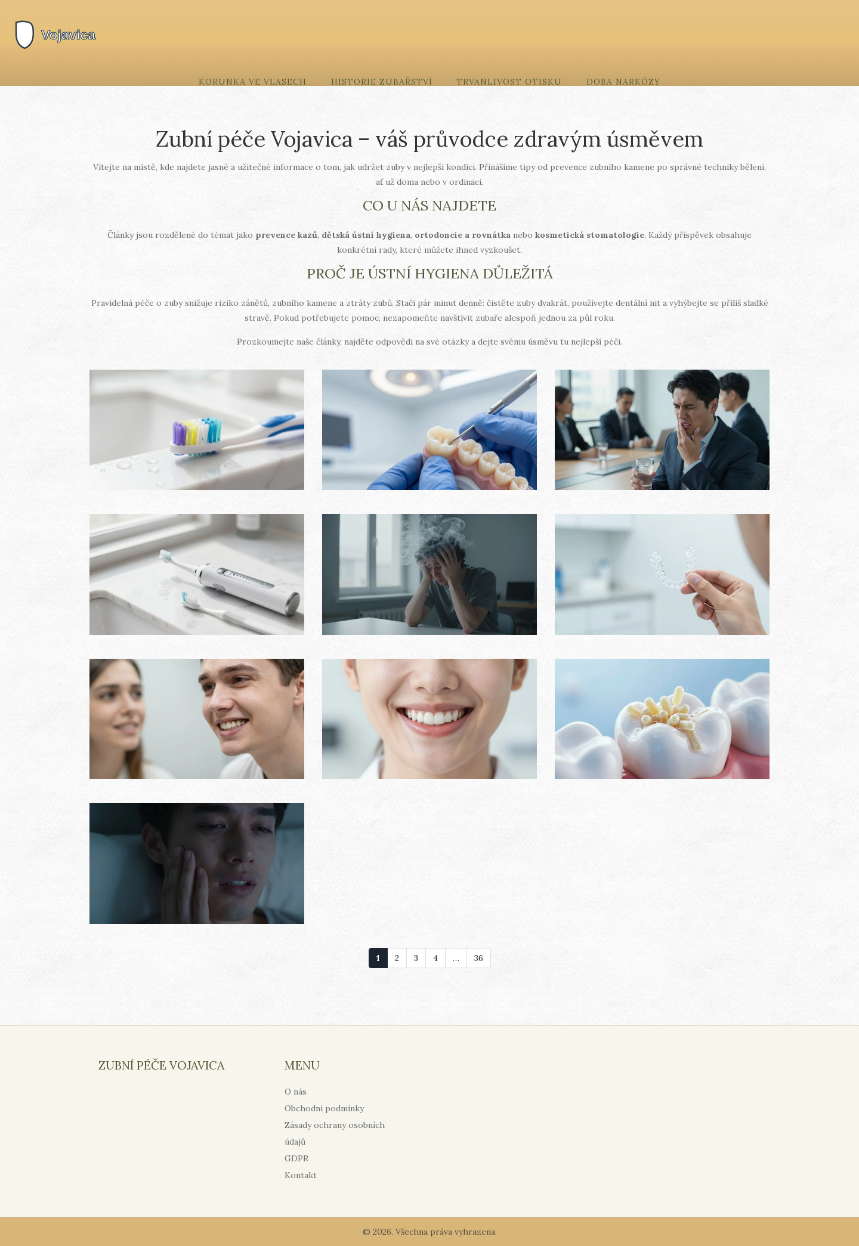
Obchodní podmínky (324, 1108)
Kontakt (301, 1175)
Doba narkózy (623, 81)
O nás (296, 1091)
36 (478, 958)
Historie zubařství (381, 81)
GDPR (296, 1158)
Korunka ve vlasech (253, 81)
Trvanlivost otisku (509, 81)
